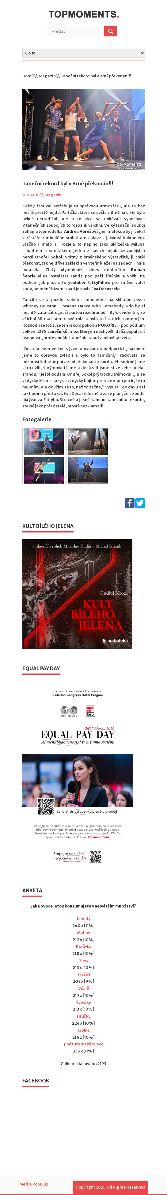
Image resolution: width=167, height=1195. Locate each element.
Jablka (84, 1030)
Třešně (83, 974)
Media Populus (33, 1184)
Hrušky (83, 1016)
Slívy (83, 960)
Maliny (83, 932)
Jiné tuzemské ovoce (84, 1044)
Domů (28, 76)
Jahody (83, 918)
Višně (83, 988)
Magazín (47, 76)
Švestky (83, 1002)
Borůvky (83, 946)
